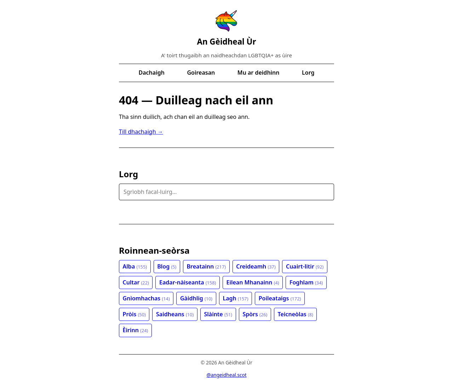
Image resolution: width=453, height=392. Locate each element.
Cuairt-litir (304, 266)
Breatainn (206, 266)
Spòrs (254, 314)
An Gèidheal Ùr (226, 41)
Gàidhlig (196, 298)
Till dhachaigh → (141, 132)
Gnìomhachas (146, 298)
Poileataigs (280, 298)
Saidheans (175, 314)
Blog (166, 266)
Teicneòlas (295, 314)
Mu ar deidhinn (258, 72)
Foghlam (306, 282)
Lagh (235, 298)
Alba (135, 266)
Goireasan (201, 72)
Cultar (136, 282)
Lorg (308, 72)
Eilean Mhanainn (252, 282)
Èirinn (135, 330)
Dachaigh (152, 72)
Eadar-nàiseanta (187, 282)
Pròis (134, 314)
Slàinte (218, 314)
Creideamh (256, 266)
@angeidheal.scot (226, 374)
